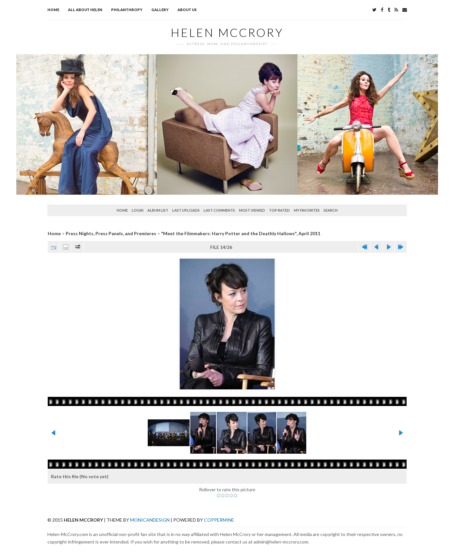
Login (137, 210)
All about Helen (85, 10)
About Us (187, 10)
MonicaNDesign (150, 520)
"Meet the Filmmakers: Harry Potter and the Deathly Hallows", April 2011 (240, 233)
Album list (157, 210)
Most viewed (252, 210)
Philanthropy (127, 10)
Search (331, 210)
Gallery (160, 10)
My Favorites (307, 210)
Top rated (279, 210)
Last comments (219, 210)
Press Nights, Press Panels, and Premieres (111, 233)
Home (53, 10)
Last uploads (186, 210)
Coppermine (219, 520)
